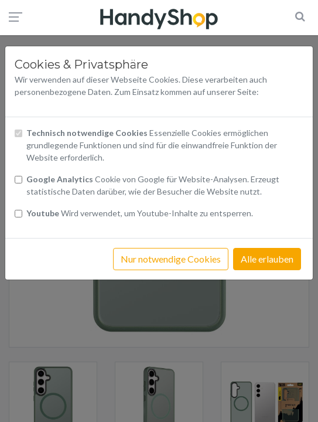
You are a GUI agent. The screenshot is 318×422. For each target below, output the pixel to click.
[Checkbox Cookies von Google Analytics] (18, 179)
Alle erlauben (267, 258)
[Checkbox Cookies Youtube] (18, 213)
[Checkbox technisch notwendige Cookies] (18, 133)
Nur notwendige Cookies (171, 258)
